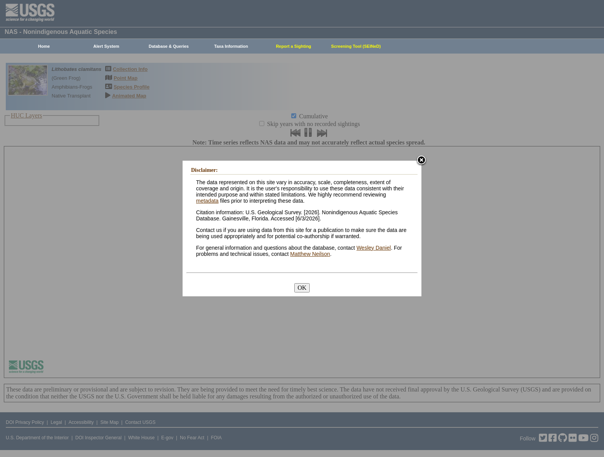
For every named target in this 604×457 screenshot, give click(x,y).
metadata (207, 201)
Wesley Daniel (373, 248)
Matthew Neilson (310, 254)
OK (301, 287)
